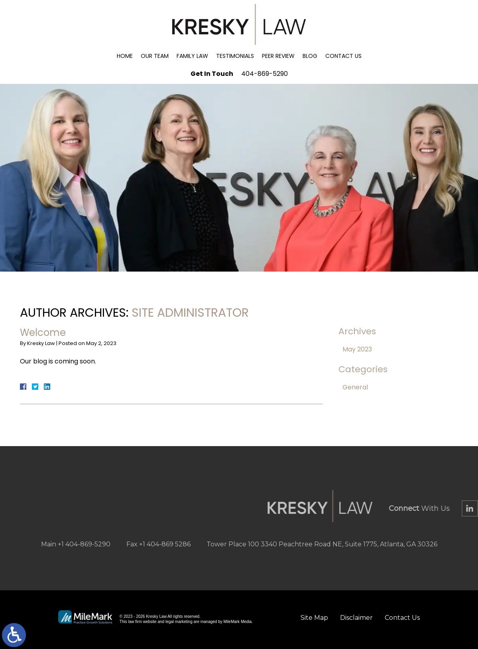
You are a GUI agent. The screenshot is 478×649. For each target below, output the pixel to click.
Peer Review (278, 56)
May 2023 (357, 349)
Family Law (192, 56)
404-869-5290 (264, 73)
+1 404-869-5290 (84, 544)
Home (125, 56)
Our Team (155, 56)
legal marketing (179, 621)
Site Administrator (190, 312)
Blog (310, 56)
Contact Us (343, 56)
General (355, 387)
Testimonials (235, 56)
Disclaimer (356, 617)
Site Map (314, 617)
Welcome (43, 332)
